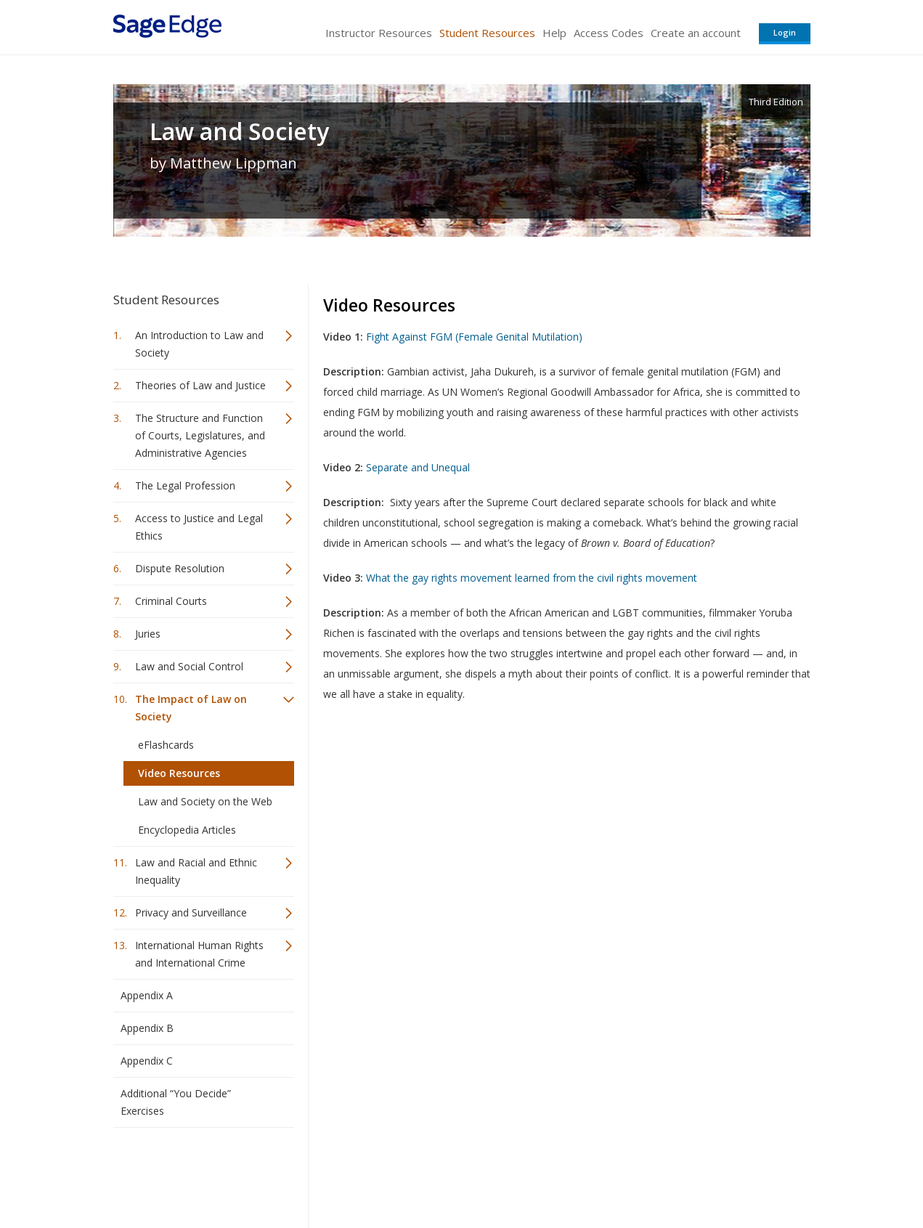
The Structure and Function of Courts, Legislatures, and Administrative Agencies (200, 435)
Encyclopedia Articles (187, 830)
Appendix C (147, 1061)
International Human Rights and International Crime (199, 953)
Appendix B (147, 1028)
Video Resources (179, 773)
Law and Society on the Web (205, 801)
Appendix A (147, 995)
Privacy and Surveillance (191, 912)
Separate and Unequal (418, 467)
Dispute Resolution (179, 568)
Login (784, 32)
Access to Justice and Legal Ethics (199, 526)
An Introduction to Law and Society (199, 343)
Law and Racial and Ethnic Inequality (196, 871)
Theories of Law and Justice (200, 385)
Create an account (696, 32)
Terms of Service (545, 1174)
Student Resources (487, 32)
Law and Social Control (189, 666)
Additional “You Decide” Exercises (176, 1102)
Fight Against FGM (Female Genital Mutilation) (474, 336)
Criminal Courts (171, 601)
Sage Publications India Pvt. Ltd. (324, 1174)
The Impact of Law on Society (191, 707)
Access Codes (608, 32)
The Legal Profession (185, 485)
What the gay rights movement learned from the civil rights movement (531, 578)
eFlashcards (166, 745)
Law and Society (239, 131)
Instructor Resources (378, 32)
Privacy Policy (715, 1174)
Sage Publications (196, 1174)
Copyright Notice (633, 1174)
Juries (147, 634)
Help (554, 32)
